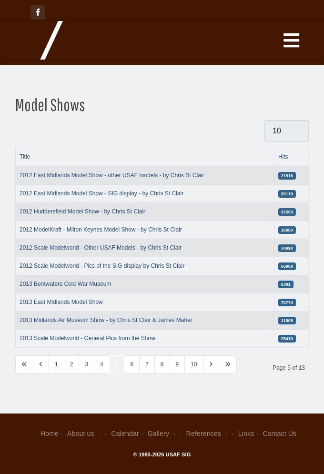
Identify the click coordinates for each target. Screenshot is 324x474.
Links (246, 433)
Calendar (125, 433)
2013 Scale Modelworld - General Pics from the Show (87, 338)
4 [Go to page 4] (101, 364)
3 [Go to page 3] (86, 364)
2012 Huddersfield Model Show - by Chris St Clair (82, 211)
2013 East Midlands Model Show (61, 302)
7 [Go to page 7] (147, 364)
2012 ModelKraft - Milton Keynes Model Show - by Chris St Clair (101, 229)
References (208, 433)
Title (25, 156)
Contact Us (279, 433)
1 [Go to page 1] (56, 364)
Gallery (162, 433)
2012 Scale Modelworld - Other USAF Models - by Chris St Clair (101, 247)
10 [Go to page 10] (194, 364)
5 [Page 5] (117, 364)
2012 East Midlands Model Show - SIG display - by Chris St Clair (101, 193)
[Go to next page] (211, 364)
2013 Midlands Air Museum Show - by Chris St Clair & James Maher (106, 320)
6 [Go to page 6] (131, 364)
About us (85, 433)
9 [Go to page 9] (177, 364)
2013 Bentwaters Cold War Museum (65, 284)
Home (49, 433)
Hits (283, 156)
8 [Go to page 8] (162, 364)
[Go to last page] (228, 364)
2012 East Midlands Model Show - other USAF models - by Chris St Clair (112, 175)
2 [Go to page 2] (71, 364)
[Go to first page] (24, 364)
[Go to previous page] (41, 364)
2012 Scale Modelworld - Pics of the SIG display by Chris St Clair (102, 265)
